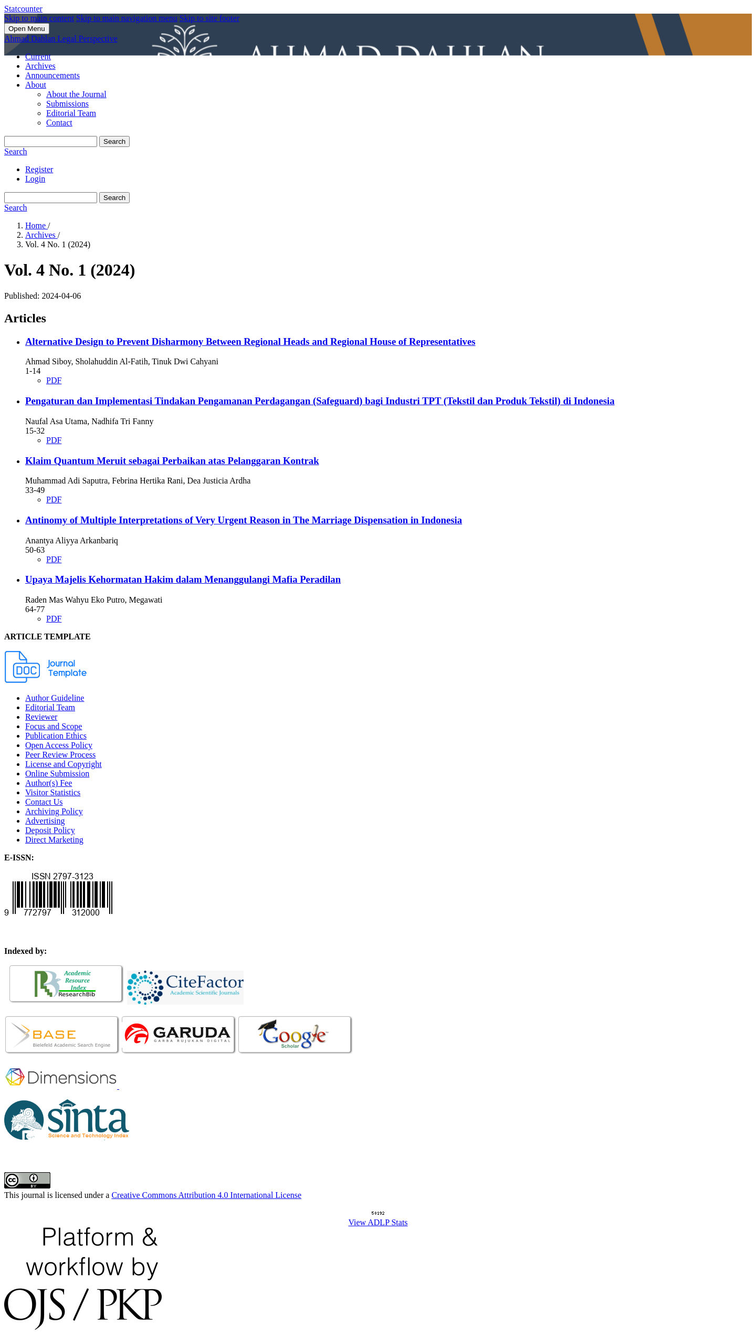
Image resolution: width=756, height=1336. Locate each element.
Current (38, 56)
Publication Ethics (56, 735)
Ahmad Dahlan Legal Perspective (60, 38)
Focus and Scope (53, 726)
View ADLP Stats (377, 1222)
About (35, 84)
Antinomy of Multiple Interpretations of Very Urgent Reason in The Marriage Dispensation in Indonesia (243, 519)
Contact (59, 122)
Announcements (52, 75)
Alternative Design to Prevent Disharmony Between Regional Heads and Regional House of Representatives (250, 341)
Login (35, 178)
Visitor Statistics (52, 792)
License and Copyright (63, 764)
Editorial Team (71, 113)
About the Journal (76, 94)
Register (39, 169)
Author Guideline (54, 697)
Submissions (67, 103)
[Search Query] (50, 141)
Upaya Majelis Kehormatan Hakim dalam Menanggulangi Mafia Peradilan (183, 579)
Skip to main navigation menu (126, 18)
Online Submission (57, 773)
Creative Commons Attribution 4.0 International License (206, 1195)
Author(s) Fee (48, 783)
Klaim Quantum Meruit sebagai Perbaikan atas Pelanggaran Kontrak (172, 460)
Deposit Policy (50, 830)
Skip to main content (39, 18)
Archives (40, 65)
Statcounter (23, 8)
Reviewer (41, 716)
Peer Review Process (60, 754)
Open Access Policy (58, 745)
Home (36, 225)
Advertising (45, 820)
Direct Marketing (54, 839)
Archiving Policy (54, 811)
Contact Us (44, 801)
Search (114, 141)
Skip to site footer (209, 18)
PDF (53, 380)
